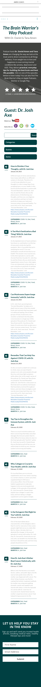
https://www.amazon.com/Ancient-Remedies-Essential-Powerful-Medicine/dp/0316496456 (22, 212)
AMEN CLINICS (19, 2)
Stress (18, 221)
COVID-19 (23, 219)
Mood (13, 221)
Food (33, 219)
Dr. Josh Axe (21, 224)
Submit (20, 659)
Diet (29, 219)
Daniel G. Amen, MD (20, 10)
